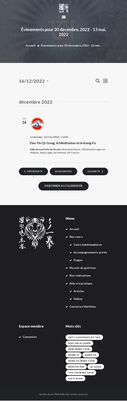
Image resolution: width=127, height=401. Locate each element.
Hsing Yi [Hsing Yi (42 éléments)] (73, 355)
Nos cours (76, 237)
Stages (78, 260)
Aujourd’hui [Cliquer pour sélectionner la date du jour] (63, 171)
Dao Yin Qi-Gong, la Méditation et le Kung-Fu (63, 143)
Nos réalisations (80, 276)
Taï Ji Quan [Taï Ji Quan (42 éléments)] (75, 379)
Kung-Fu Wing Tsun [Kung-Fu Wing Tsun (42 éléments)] (81, 361)
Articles (79, 291)
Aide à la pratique (80, 283)
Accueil (30, 45)
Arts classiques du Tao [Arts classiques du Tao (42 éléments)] (84, 337)
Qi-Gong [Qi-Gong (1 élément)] (95, 367)
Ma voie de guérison (82, 268)
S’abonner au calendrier (63, 186)
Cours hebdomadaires (88, 245)
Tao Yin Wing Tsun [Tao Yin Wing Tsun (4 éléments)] (80, 373)
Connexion (30, 337)
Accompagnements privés (90, 252)
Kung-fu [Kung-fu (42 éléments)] (90, 355)
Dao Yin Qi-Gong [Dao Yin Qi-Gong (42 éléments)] (79, 343)
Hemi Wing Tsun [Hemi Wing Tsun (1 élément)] (79, 349)
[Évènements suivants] (95, 171)
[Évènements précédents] (34, 171)
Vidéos (78, 299)
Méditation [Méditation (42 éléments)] (76, 367)
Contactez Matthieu (82, 307)
